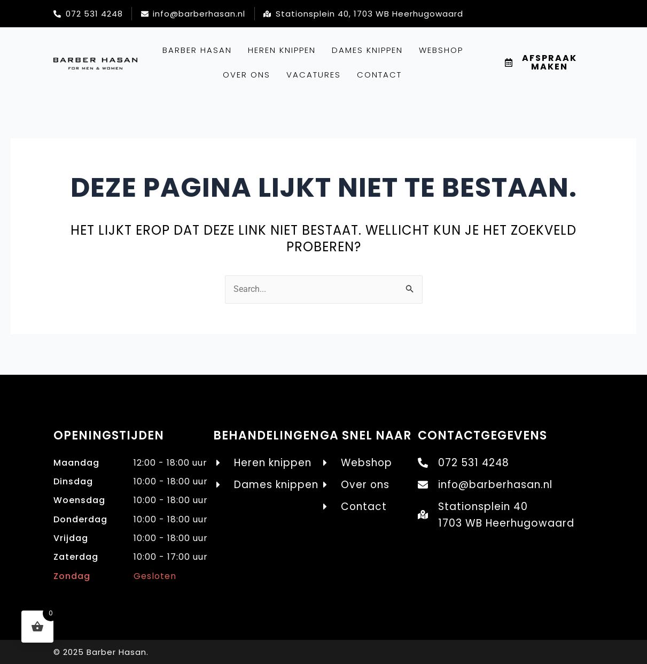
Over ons (246, 74)
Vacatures (313, 74)
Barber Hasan (197, 50)
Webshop (441, 50)
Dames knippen (367, 50)
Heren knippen (282, 50)
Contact (379, 74)
